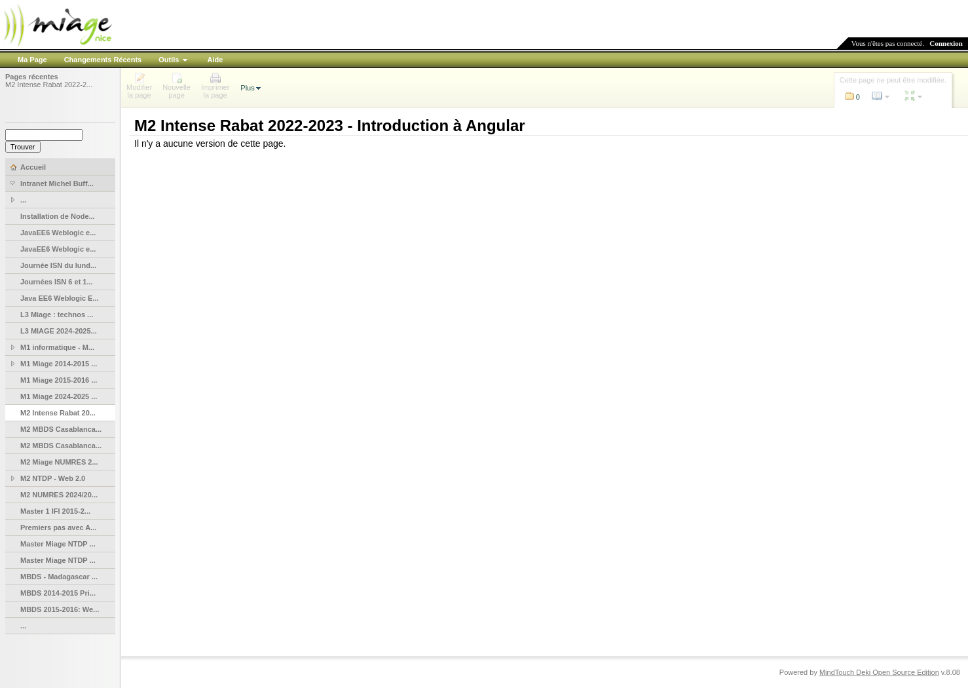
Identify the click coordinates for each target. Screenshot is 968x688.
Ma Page (32, 60)
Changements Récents (103, 60)
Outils (168, 60)
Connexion (946, 43)
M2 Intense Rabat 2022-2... (48, 84)
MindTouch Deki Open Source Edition (879, 672)
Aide (215, 60)
